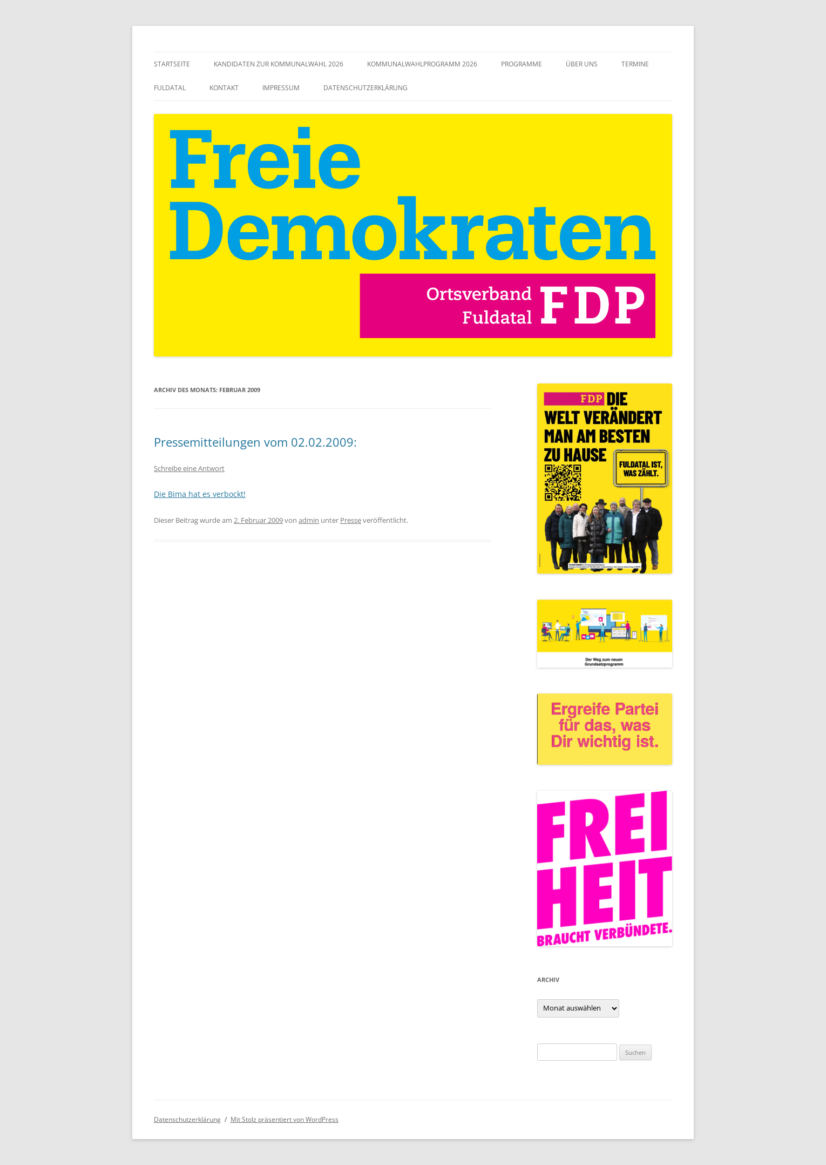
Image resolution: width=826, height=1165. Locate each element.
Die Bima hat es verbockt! (200, 494)
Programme (521, 64)
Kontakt (224, 87)
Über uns (582, 64)
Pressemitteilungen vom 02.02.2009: (255, 442)
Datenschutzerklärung (365, 87)
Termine (635, 64)
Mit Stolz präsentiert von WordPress (284, 1119)
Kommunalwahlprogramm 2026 (422, 64)
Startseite (172, 64)
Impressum (281, 87)
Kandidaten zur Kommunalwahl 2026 (278, 64)
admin (309, 520)
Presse (350, 520)
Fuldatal (170, 87)
